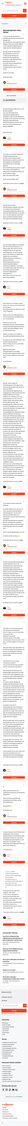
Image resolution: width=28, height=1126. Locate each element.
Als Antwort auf (18, 183)
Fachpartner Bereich (8, 1075)
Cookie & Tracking (7, 1114)
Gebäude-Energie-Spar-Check (10, 1042)
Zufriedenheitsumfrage (8, 1026)
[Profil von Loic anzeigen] (6, 972)
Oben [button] (2, 1123)
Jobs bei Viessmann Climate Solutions (12, 1081)
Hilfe (4, 1034)
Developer (4, 1000)
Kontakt (5, 1107)
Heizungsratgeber (7, 1071)
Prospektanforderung (8, 1056)
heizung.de (5, 1058)
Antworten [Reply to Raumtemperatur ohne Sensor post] (14, 89)
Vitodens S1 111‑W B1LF (9, 970)
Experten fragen (7, 1025)
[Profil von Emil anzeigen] (11, 82)
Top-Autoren (6, 1030)
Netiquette (5, 1023)
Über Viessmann (7, 1066)
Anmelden (25, 3)
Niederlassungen (7, 1079)
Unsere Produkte (7, 1067)
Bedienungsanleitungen (8, 1050)
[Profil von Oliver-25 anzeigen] (7, 952)
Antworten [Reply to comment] (14, 145)
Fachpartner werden (8, 1077)
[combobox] (14, 10)
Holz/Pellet (5, 23)
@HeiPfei (7, 871)
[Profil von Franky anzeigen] (8, 137)
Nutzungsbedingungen (8, 1116)
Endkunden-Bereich (7, 997)
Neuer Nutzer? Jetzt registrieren (8, 18)
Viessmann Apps (7, 1073)
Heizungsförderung (7, 1052)
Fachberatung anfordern (8, 1044)
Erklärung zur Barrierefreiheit (10, 1118)
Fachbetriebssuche (7, 1046)
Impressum (5, 1109)
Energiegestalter (7, 1054)
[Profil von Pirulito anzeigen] (6, 942)
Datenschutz (6, 1111)
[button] (23, 34)
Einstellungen (6, 1032)
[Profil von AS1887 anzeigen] (7, 981)
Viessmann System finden (9, 1069)
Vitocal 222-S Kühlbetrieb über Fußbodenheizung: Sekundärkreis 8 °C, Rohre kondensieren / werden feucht (13, 938)
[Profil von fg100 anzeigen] (8, 286)
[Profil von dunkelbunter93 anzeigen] (9, 963)
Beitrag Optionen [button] (26, 23)
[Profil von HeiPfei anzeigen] (9, 854)
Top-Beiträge (6, 1028)
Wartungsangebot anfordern (10, 1048)
